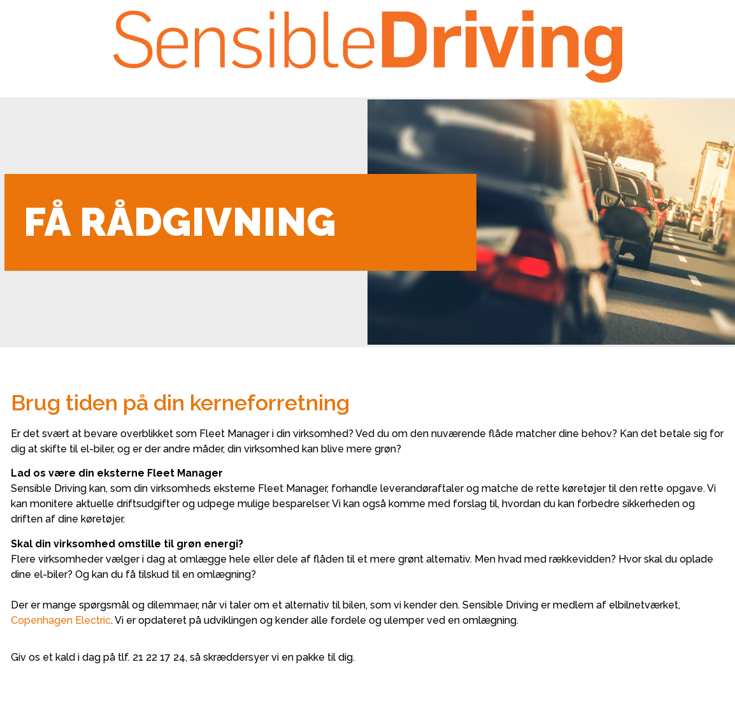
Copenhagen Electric (61, 620)
